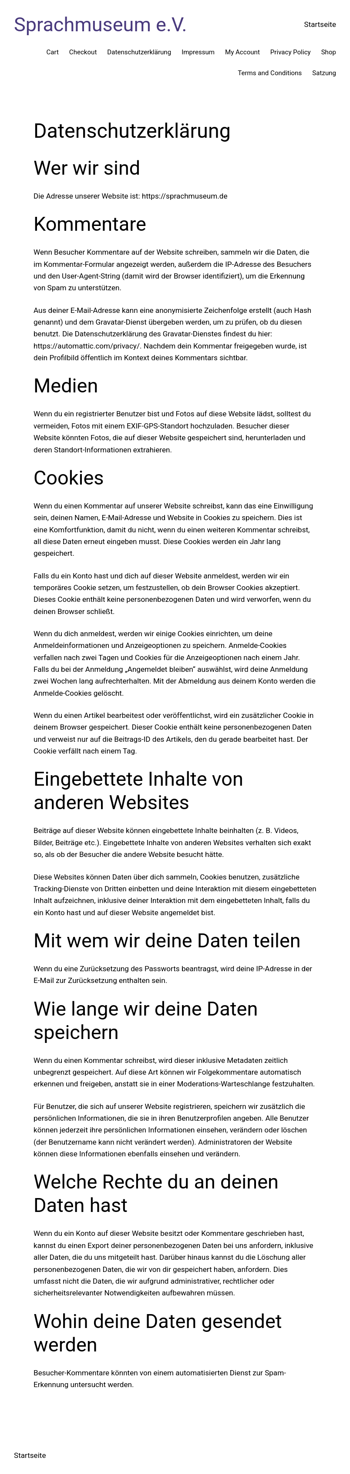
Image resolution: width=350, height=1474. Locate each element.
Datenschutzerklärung (139, 52)
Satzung (324, 73)
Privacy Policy (290, 52)
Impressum (198, 52)
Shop (328, 52)
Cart (52, 52)
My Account (242, 52)
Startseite (320, 24)
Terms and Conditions (270, 73)
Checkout (83, 52)
